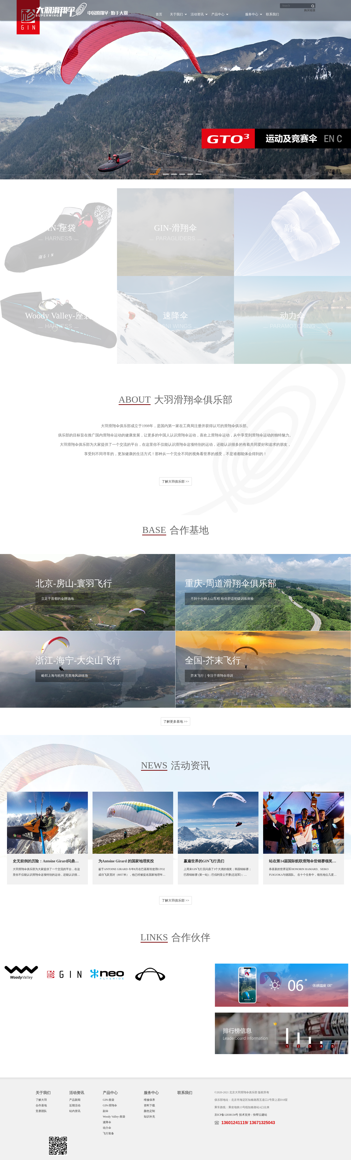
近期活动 (74, 1105)
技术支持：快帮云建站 (253, 1114)
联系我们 (272, 14)
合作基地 (41, 1105)
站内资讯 (74, 1111)
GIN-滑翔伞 (110, 1105)
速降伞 (107, 1122)
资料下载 (149, 1105)
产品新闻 (74, 1099)
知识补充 (149, 1116)
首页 (159, 14)
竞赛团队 (41, 1111)
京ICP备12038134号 (226, 1114)
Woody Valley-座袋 (114, 1116)
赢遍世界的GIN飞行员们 (204, 861)
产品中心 (217, 14)
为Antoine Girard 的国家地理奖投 (126, 861)
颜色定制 (149, 1111)
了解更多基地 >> (175, 721)
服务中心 (251, 14)
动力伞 (107, 1127)
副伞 (105, 1111)
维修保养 (149, 1099)
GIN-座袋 (108, 1099)
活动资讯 (197, 14)
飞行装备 (108, 1133)
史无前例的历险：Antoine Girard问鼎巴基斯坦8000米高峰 (60, 861)
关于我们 (176, 14)
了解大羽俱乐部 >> (175, 481)
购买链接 (309, 10)
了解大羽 (41, 1099)
